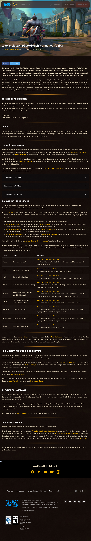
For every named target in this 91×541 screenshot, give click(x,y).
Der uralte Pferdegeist (18, 374)
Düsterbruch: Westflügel (13, 186)
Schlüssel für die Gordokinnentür (53, 168)
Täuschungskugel (9, 212)
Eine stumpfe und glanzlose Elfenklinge (67, 433)
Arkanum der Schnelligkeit (50, 234)
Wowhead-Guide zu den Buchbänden (36, 241)
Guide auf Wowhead (23, 413)
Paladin (41, 381)
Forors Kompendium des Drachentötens (44, 431)
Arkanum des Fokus (45, 224)
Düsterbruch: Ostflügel (12, 177)
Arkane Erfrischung (25, 337)
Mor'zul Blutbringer (30, 365)
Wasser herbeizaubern (57, 337)
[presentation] (6, 4)
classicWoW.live (14, 381)
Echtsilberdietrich (20, 154)
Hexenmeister (34, 381)
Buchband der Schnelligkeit (14, 234)
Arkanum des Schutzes (48, 229)
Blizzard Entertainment (12, 49)
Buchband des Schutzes (13, 229)
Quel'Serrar (84, 438)
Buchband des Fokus (12, 224)
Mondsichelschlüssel (25, 161)
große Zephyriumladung (78, 152)
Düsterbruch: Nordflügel (13, 194)
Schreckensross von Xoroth (68, 362)
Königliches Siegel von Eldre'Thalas (48, 259)
